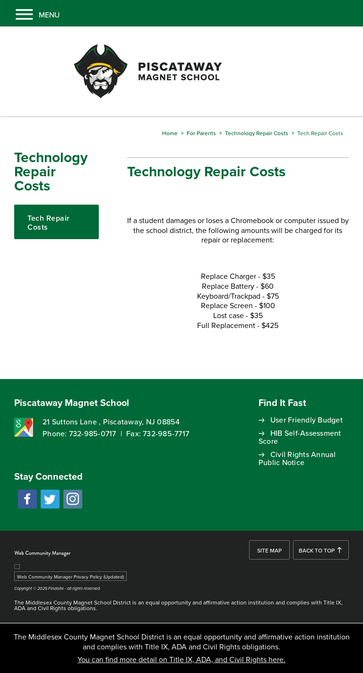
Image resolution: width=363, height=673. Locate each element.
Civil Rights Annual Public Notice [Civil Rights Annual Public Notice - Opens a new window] (297, 458)
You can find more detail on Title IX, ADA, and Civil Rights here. (181, 659)
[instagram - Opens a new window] (72, 499)
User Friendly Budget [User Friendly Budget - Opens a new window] (306, 419)
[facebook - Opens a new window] (27, 499)
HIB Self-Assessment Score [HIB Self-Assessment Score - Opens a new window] (300, 437)
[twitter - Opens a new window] (50, 499)
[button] (30, 13)
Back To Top (317, 550)
